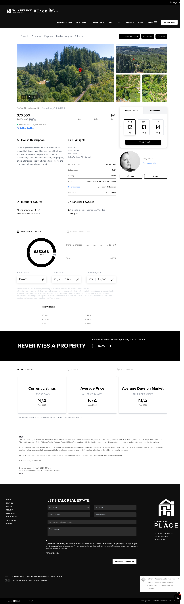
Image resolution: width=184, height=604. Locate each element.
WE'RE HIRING (169, 22)
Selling (9, 510)
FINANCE (130, 22)
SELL (119, 22)
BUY (111, 22)
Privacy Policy (52, 553)
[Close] (179, 578)
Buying (9, 507)
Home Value (82, 22)
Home (8, 500)
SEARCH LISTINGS (64, 22)
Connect (10, 524)
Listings (9, 503)
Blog (140, 22)
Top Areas (98, 22)
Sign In (175, 2)
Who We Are (11, 520)
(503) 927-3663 (160, 540)
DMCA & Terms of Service (162, 601)
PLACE (59, 577)
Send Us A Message (124, 562)
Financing (10, 513)
